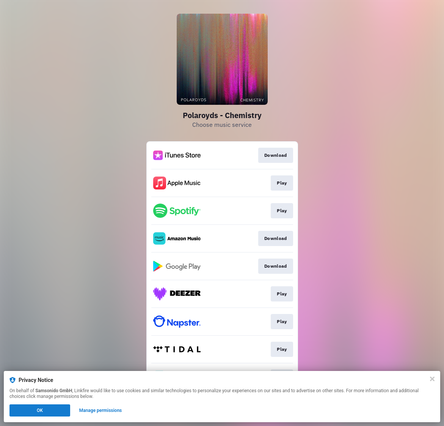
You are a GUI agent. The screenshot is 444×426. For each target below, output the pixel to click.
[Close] (432, 379)
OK (40, 410)
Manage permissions (100, 410)
